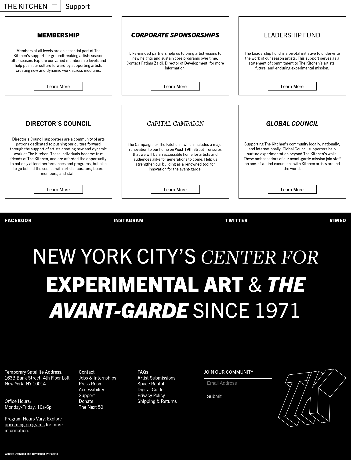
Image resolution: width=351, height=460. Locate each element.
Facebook (18, 220)
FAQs (143, 372)
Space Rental (151, 383)
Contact (87, 372)
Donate (86, 401)
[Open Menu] (54, 6)
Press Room (91, 383)
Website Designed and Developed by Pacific (31, 453)
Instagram (129, 220)
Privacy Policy (151, 395)
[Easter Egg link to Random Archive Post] (312, 425)
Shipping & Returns (157, 401)
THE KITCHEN (25, 5)
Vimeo (337, 220)
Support (77, 5)
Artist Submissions (156, 377)
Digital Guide (150, 389)
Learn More (58, 86)
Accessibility (91, 389)
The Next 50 (91, 407)
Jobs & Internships (97, 377)
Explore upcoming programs (33, 421)
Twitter (236, 220)
